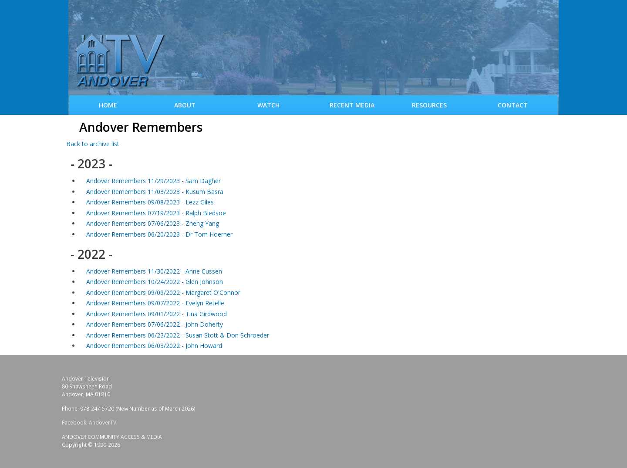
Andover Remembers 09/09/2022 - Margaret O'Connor (163, 292)
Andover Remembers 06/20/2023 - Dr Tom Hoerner (159, 234)
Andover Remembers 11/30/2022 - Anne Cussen (154, 271)
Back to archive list (92, 144)
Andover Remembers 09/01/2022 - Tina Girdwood (156, 314)
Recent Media (352, 105)
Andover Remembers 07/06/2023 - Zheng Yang (152, 223)
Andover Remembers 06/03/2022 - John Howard (154, 345)
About (185, 105)
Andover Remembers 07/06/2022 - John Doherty (154, 324)
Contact (513, 105)
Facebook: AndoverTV (89, 422)
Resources (429, 105)
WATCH (268, 105)
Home (108, 105)
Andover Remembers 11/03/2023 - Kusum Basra (154, 191)
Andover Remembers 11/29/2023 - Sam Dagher (153, 181)
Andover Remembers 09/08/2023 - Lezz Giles (150, 202)
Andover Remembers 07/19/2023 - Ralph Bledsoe (156, 213)
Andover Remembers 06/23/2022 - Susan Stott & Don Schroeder (177, 335)
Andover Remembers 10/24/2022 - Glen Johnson (154, 281)
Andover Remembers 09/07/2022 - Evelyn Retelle (155, 303)
